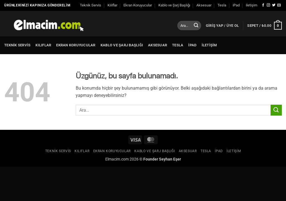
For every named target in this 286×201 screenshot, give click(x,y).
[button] (222, 25)
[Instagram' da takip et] (268, 5)
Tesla (222, 5)
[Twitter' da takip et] (273, 5)
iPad (236, 5)
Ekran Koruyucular (137, 5)
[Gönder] (196, 25)
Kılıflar (112, 5)
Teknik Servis (90, 5)
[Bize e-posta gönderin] (279, 5)
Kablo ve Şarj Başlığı (174, 5)
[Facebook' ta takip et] (263, 5)
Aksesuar (203, 5)
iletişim (251, 5)
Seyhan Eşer (170, 159)
